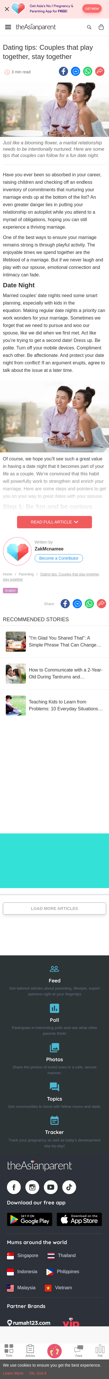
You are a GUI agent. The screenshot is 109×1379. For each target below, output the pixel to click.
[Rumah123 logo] (28, 1324)
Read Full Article (54, 522)
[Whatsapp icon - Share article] (87, 71)
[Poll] (54, 1018)
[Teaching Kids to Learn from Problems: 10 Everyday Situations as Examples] (54, 705)
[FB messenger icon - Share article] (75, 71)
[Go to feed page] (36, 27)
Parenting (26, 574)
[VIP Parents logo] (70, 1324)
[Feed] (54, 978)
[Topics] (54, 1094)
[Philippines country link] (62, 1272)
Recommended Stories (36, 619)
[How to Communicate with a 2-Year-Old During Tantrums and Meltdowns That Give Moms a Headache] (54, 673)
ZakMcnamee (49, 548)
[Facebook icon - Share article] (63, 71)
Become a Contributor (58, 558)
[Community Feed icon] (78, 1351)
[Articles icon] (30, 1351)
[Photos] (54, 1057)
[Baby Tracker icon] (54, 1350)
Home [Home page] (7, 574)
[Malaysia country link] (21, 1288)
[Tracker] (54, 1130)
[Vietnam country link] (58, 1288)
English (10, 590)
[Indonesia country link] (22, 1272)
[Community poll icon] (100, 1351)
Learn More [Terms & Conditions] (13, 1373)
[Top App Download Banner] (54, 9)
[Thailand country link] (62, 1255)
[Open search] (89, 27)
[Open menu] (8, 27)
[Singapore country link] (22, 1255)
